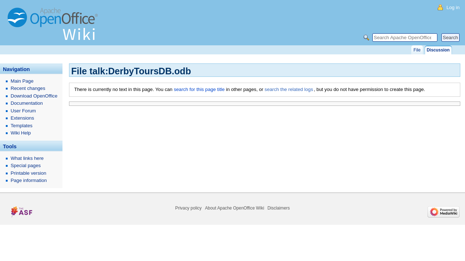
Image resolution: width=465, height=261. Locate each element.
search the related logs (288, 89)
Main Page (22, 81)
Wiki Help (21, 133)
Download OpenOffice (34, 96)
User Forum (23, 110)
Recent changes (28, 88)
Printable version (28, 173)
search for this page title (199, 89)
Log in (453, 7)
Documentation (27, 103)
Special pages (26, 165)
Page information (29, 180)
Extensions (22, 118)
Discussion (438, 50)
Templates (21, 125)
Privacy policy (188, 208)
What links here (27, 158)
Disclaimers (278, 208)
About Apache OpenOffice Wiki (234, 208)
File (416, 50)
